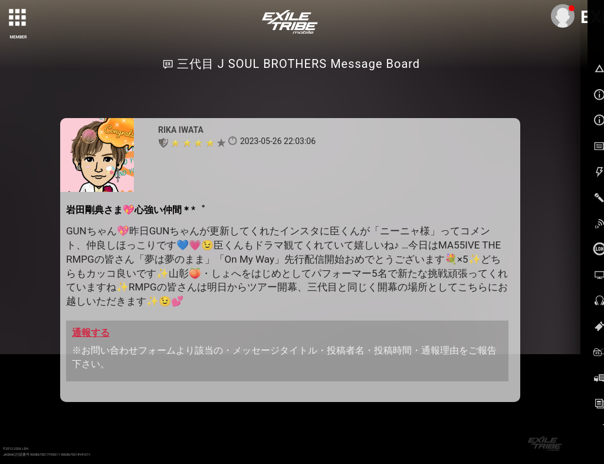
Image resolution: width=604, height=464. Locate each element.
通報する (91, 332)
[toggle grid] (18, 18)
